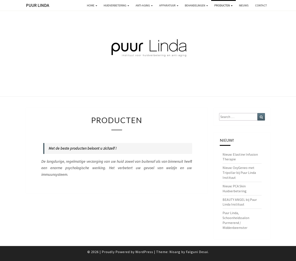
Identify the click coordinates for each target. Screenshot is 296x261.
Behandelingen (196, 5)
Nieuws (244, 5)
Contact (261, 5)
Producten (223, 5)
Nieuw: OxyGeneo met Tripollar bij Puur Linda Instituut (239, 173)
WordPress (144, 252)
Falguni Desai (197, 252)
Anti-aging (144, 5)
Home (92, 5)
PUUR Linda (37, 5)
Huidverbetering (116, 5)
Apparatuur (168, 5)
